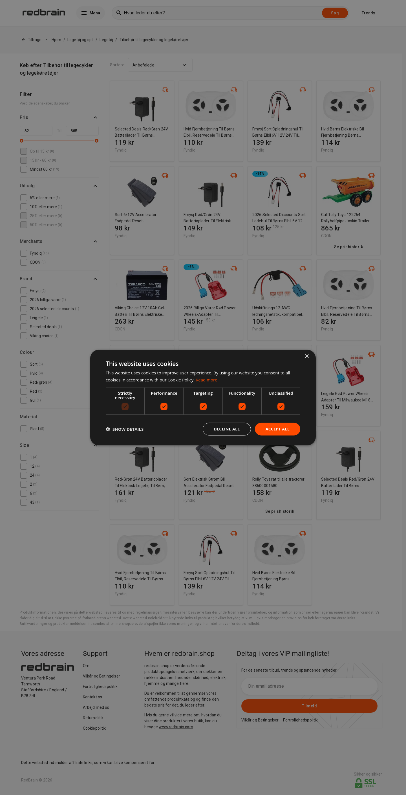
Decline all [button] (227, 429)
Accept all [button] (278, 429)
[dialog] (203, 397)
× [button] (306, 356)
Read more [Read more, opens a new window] (206, 380)
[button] (125, 429)
